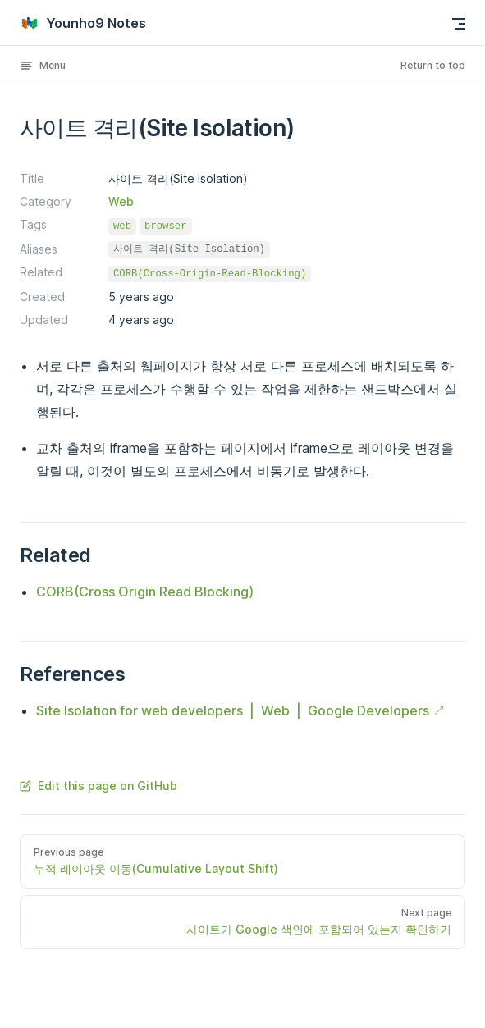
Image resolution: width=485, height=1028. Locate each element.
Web (121, 201)
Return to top (432, 65)
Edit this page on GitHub (98, 786)
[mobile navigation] (458, 24)
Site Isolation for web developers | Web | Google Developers (232, 710)
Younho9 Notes (83, 23)
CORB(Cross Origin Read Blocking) (145, 591)
